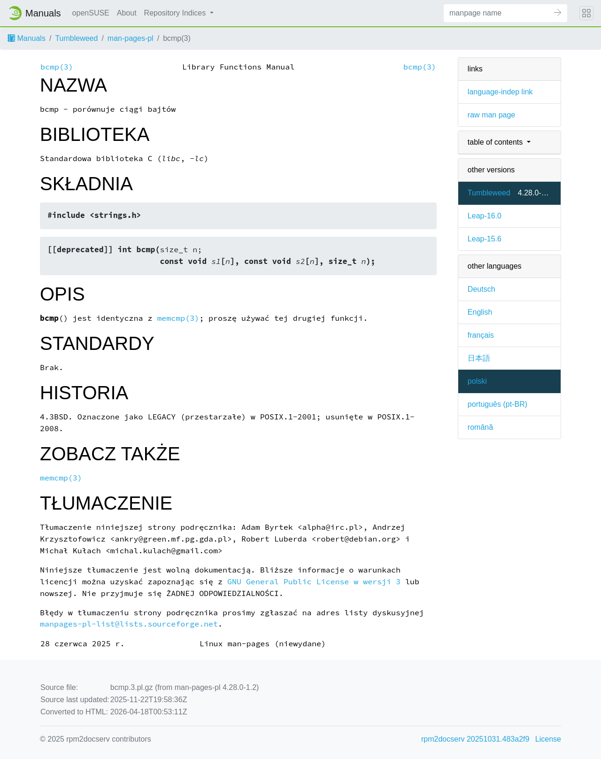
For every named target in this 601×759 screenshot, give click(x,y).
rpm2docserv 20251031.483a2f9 (475, 739)
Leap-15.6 (484, 239)
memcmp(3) (178, 318)
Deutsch (481, 289)
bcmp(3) (56, 67)
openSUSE (90, 13)
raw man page (491, 115)
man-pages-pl (131, 38)
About (127, 13)
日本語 (479, 358)
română (480, 427)
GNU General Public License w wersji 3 (314, 582)
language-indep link (500, 92)
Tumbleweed (76, 38)
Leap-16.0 (484, 216)
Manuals (27, 38)
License (548, 739)
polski (477, 381)
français (481, 335)
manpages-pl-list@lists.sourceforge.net (129, 624)
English (480, 312)
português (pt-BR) (497, 404)
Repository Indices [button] (176, 13)
